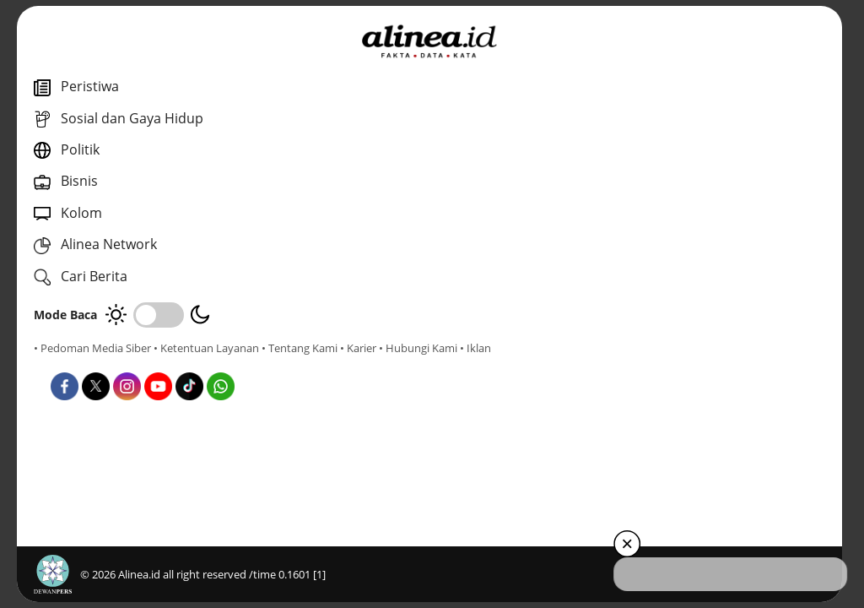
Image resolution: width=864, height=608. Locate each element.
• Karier (130, 363)
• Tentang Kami (72, 363)
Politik (432, 340)
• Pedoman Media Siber (92, 348)
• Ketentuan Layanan (206, 348)
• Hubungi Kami (190, 363)
